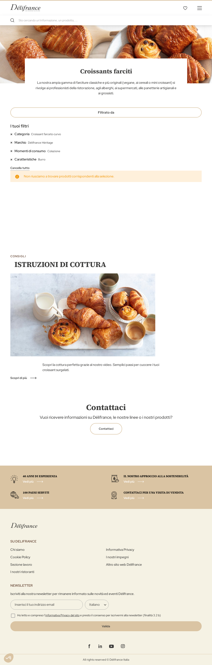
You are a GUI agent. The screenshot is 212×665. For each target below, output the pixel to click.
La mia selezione (185, 8)
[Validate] (106, 626)
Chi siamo (17, 549)
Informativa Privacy (120, 549)
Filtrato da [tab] (106, 112)
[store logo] (25, 7)
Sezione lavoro (21, 564)
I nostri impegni (117, 557)
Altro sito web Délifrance (124, 564)
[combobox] (106, 20)
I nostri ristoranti (22, 572)
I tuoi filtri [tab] (19, 126)
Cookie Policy (20, 557)
